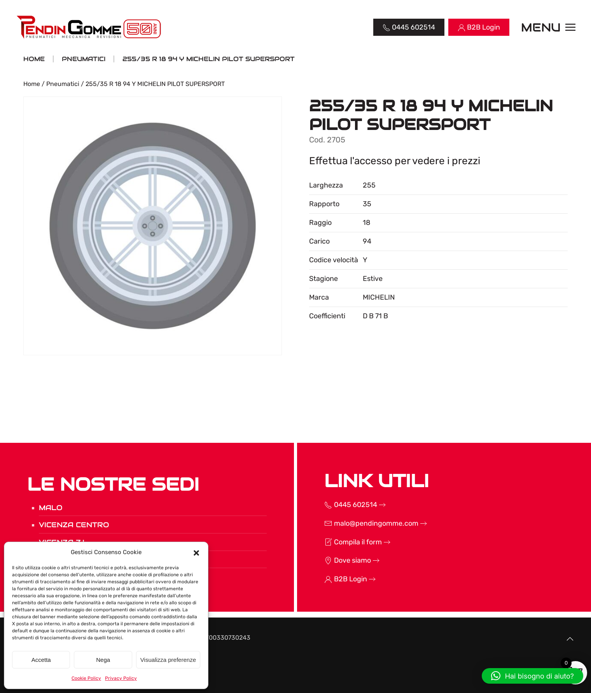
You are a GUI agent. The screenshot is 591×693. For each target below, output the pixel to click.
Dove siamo (343, 560)
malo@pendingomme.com (367, 523)
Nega (103, 659)
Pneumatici (62, 84)
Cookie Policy (86, 678)
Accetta (41, 659)
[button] (196, 552)
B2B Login (341, 579)
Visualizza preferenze (168, 659)
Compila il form (349, 542)
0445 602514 (346, 504)
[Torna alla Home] (90, 27)
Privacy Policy (121, 678)
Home (31, 84)
